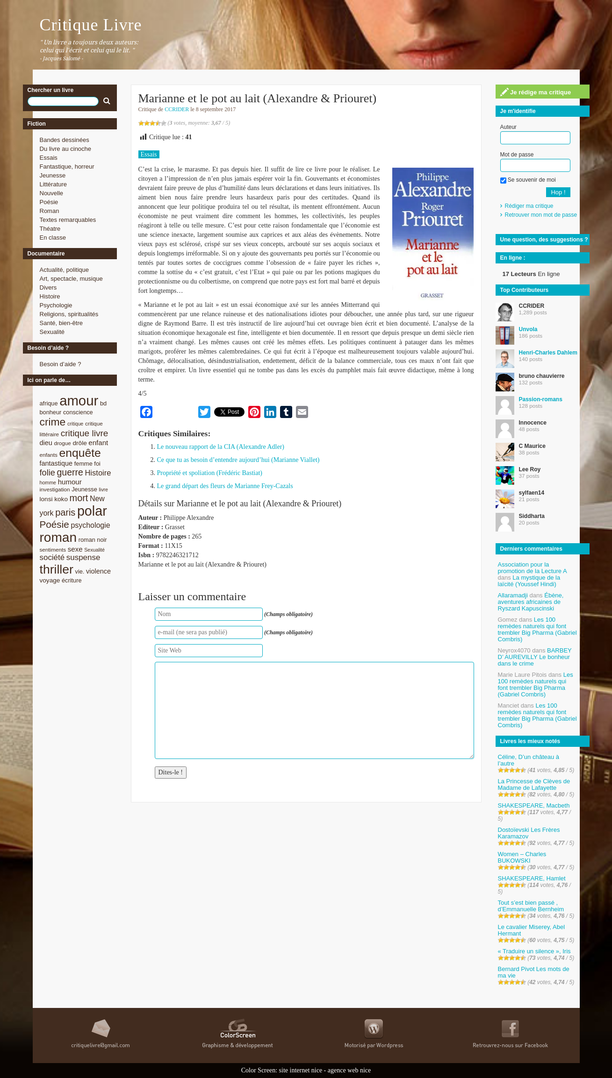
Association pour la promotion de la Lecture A (532, 567)
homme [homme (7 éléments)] (48, 482)
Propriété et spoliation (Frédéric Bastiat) (210, 472)
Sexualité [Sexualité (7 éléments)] (94, 550)
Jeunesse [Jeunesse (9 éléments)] (84, 489)
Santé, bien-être (61, 322)
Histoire (50, 296)
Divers (48, 287)
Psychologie (56, 305)
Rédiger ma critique (529, 206)
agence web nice (349, 1070)
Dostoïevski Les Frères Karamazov (529, 833)
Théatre (50, 228)
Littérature (53, 184)
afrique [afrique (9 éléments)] (49, 403)
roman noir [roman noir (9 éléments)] (93, 539)
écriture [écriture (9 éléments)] (72, 580)
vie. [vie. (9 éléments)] (80, 571)
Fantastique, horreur (67, 166)
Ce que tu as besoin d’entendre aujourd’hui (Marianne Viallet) (238, 459)
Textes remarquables (68, 219)
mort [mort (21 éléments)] (79, 498)
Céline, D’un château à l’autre (529, 760)
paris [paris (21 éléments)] (65, 512)
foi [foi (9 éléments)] (97, 463)
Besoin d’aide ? (60, 364)
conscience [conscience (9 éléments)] (78, 412)
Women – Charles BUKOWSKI (522, 857)
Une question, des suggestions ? (544, 239)
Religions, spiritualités (69, 314)
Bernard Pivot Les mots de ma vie (533, 972)
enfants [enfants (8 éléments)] (49, 455)
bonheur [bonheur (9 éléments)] (51, 412)
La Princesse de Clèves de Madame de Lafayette (534, 784)
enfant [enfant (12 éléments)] (98, 443)
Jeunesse (53, 175)
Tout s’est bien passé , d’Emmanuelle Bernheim (531, 906)
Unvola (528, 329)
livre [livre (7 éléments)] (103, 489)
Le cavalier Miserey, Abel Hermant (531, 930)
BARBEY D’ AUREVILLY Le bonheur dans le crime (535, 657)
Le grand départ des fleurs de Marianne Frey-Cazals (225, 485)
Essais (49, 157)
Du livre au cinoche (66, 148)
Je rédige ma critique (535, 92)
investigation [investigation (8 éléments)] (55, 489)
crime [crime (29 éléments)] (53, 422)
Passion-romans (540, 399)
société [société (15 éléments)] (52, 557)
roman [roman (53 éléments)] (58, 537)
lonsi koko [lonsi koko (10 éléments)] (54, 499)
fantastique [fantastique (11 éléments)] (56, 463)
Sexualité (52, 331)
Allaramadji (513, 595)
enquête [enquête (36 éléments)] (80, 453)
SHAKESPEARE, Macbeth (534, 805)
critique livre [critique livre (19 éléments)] (84, 433)
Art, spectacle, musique (71, 278)
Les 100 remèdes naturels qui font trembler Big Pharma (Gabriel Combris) (537, 629)
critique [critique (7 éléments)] (75, 423)
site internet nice (301, 1070)
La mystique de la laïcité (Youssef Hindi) (529, 581)
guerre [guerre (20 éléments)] (70, 472)
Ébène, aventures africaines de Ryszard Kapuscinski (531, 602)
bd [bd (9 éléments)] (103, 403)
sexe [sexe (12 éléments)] (75, 549)
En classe (53, 237)
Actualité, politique (64, 269)
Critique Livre (91, 24)
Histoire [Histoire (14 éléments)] (98, 472)
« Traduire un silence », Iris (534, 951)
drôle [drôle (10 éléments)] (80, 443)
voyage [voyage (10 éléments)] (50, 580)
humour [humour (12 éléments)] (70, 482)
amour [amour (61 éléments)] (78, 400)
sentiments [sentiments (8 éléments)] (53, 549)
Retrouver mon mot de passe (541, 215)
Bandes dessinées (64, 139)
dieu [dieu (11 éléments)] (46, 443)
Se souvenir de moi (528, 180)
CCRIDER (177, 109)
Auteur (508, 127)
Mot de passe (517, 154)
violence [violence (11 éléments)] (98, 571)
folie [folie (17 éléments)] (47, 472)
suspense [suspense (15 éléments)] (83, 557)
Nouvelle (52, 193)
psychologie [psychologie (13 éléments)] (90, 525)
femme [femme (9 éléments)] (83, 463)
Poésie (49, 202)
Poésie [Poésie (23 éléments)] (54, 524)
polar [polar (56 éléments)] (92, 511)
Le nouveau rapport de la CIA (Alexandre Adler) (221, 446)
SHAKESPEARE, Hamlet (532, 878)
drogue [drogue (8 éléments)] (62, 443)
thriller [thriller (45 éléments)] (56, 569)
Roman (49, 210)
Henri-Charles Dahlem (548, 352)
